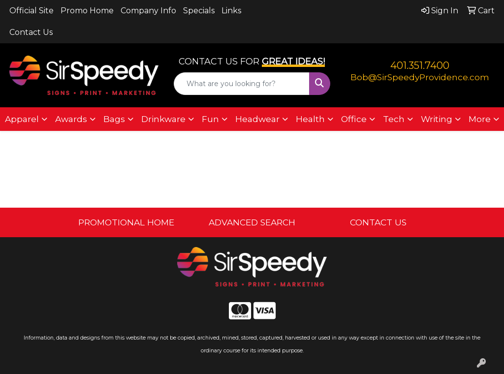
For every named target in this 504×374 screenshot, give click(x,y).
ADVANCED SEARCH (252, 222)
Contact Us (31, 32)
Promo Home (87, 10)
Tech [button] (394, 119)
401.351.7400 (419, 65)
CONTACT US (378, 222)
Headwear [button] (257, 119)
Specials (199, 10)
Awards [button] (71, 119)
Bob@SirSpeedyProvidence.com (419, 77)
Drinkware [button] (163, 119)
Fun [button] (210, 119)
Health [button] (310, 119)
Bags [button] (114, 119)
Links (231, 10)
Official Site (31, 10)
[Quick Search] (241, 83)
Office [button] (354, 119)
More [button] (480, 119)
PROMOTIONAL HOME (126, 222)
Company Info (148, 10)
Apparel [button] (22, 119)
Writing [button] (436, 119)
